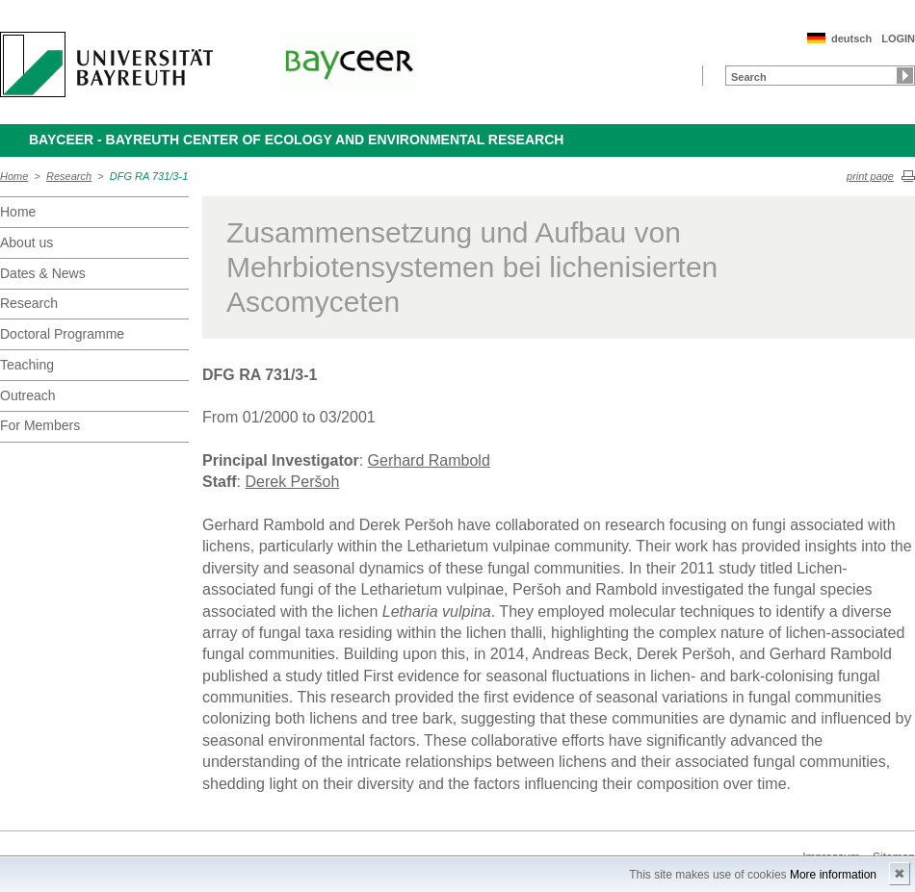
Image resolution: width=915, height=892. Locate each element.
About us (26, 242)
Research (69, 176)
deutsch (851, 38)
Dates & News (43, 273)
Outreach (28, 395)
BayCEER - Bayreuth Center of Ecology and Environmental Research (296, 139)
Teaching (27, 364)
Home (14, 176)
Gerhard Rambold (429, 460)
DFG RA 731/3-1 (149, 176)
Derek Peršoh (292, 481)
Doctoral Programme (62, 334)
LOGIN (898, 38)
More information (833, 874)
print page (870, 176)
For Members (40, 425)
